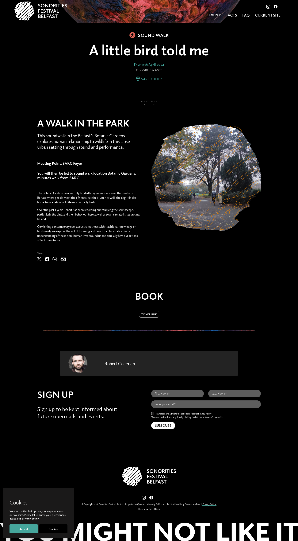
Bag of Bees (154, 509)
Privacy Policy (205, 413)
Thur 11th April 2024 (149, 64)
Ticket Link (149, 314)
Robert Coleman (120, 363)
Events (215, 15)
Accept (23, 529)
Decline (53, 529)
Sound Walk (149, 35)
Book (144, 101)
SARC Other (149, 79)
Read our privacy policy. (25, 518)
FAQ (246, 15)
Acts (232, 15)
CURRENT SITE (268, 15)
